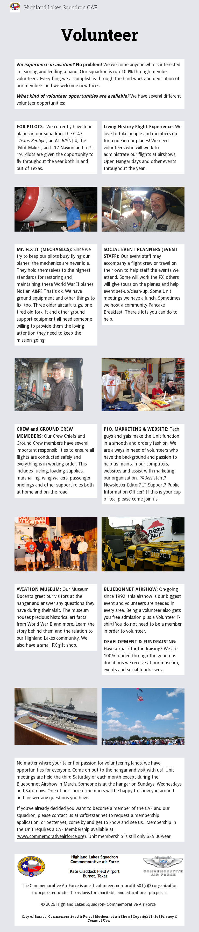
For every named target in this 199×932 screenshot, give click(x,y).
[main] (99, 34)
